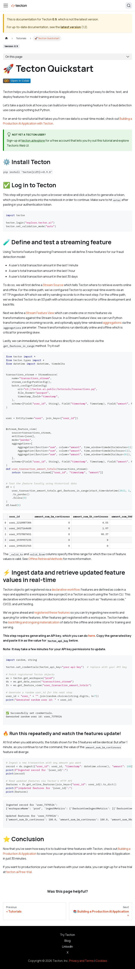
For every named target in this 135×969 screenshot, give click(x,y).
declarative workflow (66, 590)
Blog (67, 941)
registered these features (52, 612)
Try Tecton (67, 935)
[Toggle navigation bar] (5, 5)
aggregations (112, 323)
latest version (71, 27)
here (91, 636)
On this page (13, 57)
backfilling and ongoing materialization (33, 622)
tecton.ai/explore (33, 141)
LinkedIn (67, 947)
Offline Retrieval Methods (45, 559)
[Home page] (6, 38)
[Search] (128, 5)
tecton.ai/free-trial (19, 872)
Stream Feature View (40, 313)
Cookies (101, 961)
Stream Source (53, 285)
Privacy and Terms (81, 961)
